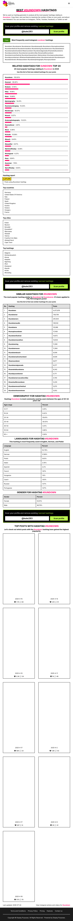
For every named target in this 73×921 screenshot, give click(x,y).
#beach (7, 139)
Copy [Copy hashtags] (6, 40)
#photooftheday (10, 149)
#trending (8, 273)
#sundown (9, 77)
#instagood (9, 153)
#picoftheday (9, 168)
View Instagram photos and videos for (53, 905)
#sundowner (13, 315)
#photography (10, 101)
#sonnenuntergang (12, 106)
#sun (6, 96)
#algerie (7, 253)
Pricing (42, 911)
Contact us (58, 911)
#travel (7, 115)
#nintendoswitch (10, 255)
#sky (6, 92)
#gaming (8, 262)
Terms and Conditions (18, 911)
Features (50, 911)
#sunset (8, 82)
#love (7, 130)
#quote (7, 268)
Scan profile (59, 31)
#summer (8, 163)
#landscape (9, 111)
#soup (7, 257)
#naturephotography (12, 120)
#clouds (8, 134)
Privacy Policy (33, 911)
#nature (8, 87)
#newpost (8, 266)
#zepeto (7, 259)
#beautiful (8, 144)
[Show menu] (69, 3)
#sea (6, 158)
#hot (6, 264)
